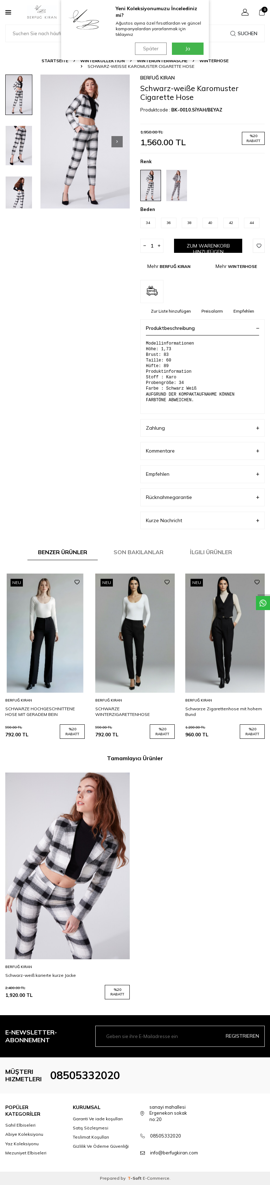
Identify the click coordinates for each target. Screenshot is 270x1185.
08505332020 (85, 1075)
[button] (117, 141)
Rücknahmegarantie (202, 497)
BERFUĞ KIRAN (157, 78)
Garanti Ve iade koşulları (98, 1118)
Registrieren (242, 1036)
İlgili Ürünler (211, 552)
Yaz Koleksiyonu (22, 1143)
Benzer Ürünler (62, 552)
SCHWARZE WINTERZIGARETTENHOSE (122, 711)
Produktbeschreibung (202, 328)
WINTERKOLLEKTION (102, 60)
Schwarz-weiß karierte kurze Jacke (40, 975)
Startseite (54, 60)
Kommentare (202, 451)
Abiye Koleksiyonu (24, 1134)
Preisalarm (212, 311)
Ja (188, 48)
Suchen (243, 33)
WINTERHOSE (214, 60)
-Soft (135, 1178)
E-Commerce (156, 1178)
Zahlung (202, 428)
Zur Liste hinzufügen (171, 311)
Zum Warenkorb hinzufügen (208, 248)
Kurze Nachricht (202, 520)
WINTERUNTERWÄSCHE (162, 60)
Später (151, 48)
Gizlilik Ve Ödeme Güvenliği (101, 1146)
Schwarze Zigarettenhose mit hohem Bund (223, 711)
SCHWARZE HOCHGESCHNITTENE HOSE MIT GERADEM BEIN (40, 711)
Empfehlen (243, 311)
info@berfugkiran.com (174, 1152)
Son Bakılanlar (138, 552)
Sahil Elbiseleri (20, 1125)
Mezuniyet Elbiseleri (25, 1152)
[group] (85, 142)
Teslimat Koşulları (91, 1137)
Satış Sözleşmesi (90, 1127)
